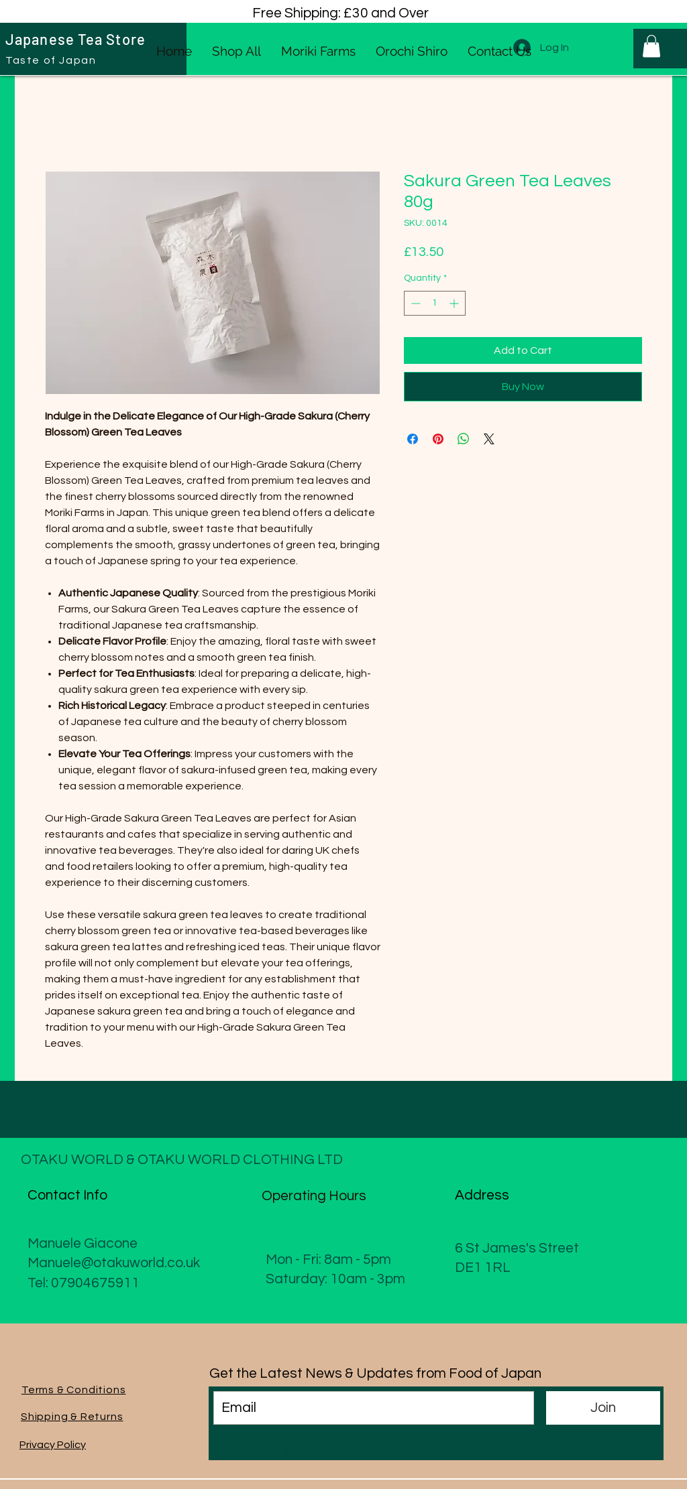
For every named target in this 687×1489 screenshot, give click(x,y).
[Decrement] (414, 303)
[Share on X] (489, 439)
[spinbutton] (435, 303)
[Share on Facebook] (413, 439)
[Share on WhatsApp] (464, 439)
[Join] (603, 1408)
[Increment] (455, 303)
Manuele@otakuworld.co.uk (114, 1263)
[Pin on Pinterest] (438, 439)
